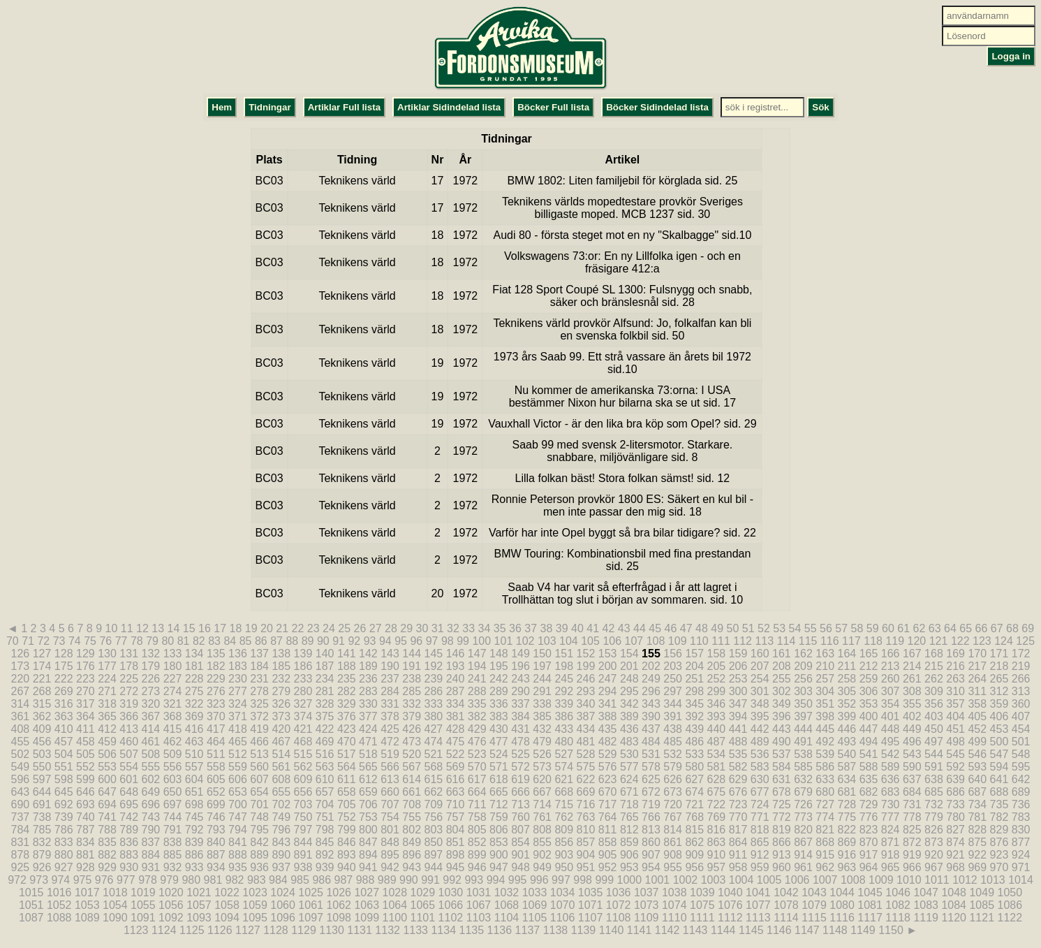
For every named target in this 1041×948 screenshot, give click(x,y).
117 (851, 641)
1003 (713, 880)
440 (716, 729)
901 (520, 855)
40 (577, 628)
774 (824, 817)
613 (390, 779)
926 (42, 867)
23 (313, 628)
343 (651, 704)
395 (760, 716)
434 (586, 729)
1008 (853, 880)
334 (455, 704)
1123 (136, 930)
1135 (471, 930)
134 (194, 653)
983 (256, 880)
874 (955, 842)
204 (694, 666)
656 (303, 792)
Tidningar (269, 107)
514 (281, 754)
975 (82, 880)
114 (786, 641)
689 (1021, 792)
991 (430, 880)
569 (455, 767)
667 (542, 792)
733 (955, 804)
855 (542, 842)
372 (259, 716)
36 (515, 628)
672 (651, 792)
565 (368, 767)
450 (933, 729)
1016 (59, 892)
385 (542, 716)
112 (742, 641)
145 (433, 653)
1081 (870, 905)
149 (520, 653)
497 (933, 742)
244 (542, 679)
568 (433, 767)
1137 (527, 930)
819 (781, 830)
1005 (769, 880)
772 (781, 817)
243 (520, 679)
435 (607, 729)
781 (977, 817)
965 (890, 867)
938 (303, 867)
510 (194, 754)
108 (656, 641)
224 (107, 679)
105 (590, 641)
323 (216, 704)
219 (1021, 666)
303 (803, 691)
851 (455, 842)
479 (542, 742)
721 (694, 804)
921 (955, 855)
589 (890, 767)
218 (999, 666)
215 (933, 666)
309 (933, 691)
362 (42, 716)
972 (17, 880)
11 (127, 628)
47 (686, 628)
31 (437, 628)
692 (63, 804)
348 (760, 704)
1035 (590, 892)
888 (237, 855)
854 (520, 842)
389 (629, 716)
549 (20, 767)
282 (346, 691)
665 (498, 792)
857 (586, 842)
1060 (282, 905)
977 (126, 880)
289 (498, 691)
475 (455, 742)
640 (977, 779)
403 (933, 716)
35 (500, 628)
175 (63, 666)
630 (760, 779)
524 (498, 754)
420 (281, 729)
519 (390, 754)
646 (85, 792)
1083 (925, 905)
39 (562, 628)
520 (411, 754)
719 (651, 804)
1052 (59, 905)
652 (216, 792)
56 (826, 628)
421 (303, 729)
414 (150, 729)
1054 (115, 905)
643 (20, 792)
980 (191, 880)
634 (846, 779)
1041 (758, 892)
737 (20, 817)
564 (346, 767)
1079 (814, 905)
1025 (310, 892)
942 (390, 867)
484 (651, 742)
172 (1021, 653)
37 (530, 628)
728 (846, 804)
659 (368, 792)
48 (701, 628)
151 (563, 653)
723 (738, 804)
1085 (981, 905)
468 (303, 742)
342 (629, 704)
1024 (282, 892)
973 (38, 880)
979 (169, 880)
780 (955, 817)
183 (237, 666)
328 (325, 704)
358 (977, 704)
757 (455, 817)
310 (955, 691)
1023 (254, 892)
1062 (338, 905)
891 (303, 855)
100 (481, 641)
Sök (820, 107)
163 (824, 653)
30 (421, 628)
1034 (562, 892)
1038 (674, 892)
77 (121, 641)
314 (20, 704)
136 (237, 653)
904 (586, 855)
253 (738, 679)
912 (760, 855)
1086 (1010, 905)
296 (651, 691)
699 (216, 804)
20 (266, 628)
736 (1021, 804)
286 (433, 691)
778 (912, 817)
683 (890, 792)
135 (216, 653)
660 (390, 792)
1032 (506, 892)
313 (1021, 691)
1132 (387, 930)
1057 (199, 905)
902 (542, 855)
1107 (590, 918)
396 (781, 716)
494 (868, 742)
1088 (59, 918)
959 (760, 867)
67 (997, 628)
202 (651, 666)
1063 (366, 905)
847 (368, 842)
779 (933, 817)
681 (846, 792)
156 (672, 653)
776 (868, 817)
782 (999, 817)
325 (259, 704)
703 (303, 804)
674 (694, 792)
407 (1021, 716)
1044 (842, 892)
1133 (415, 930)
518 (368, 754)
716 (586, 804)
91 (338, 641)
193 (455, 666)
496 (912, 742)
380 (433, 716)
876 (999, 842)
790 (150, 830)
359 (999, 704)
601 (128, 779)
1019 (143, 892)
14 (173, 628)
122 (960, 641)
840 (216, 842)
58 (856, 628)
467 (281, 742)
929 (107, 867)
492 (824, 742)
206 (738, 666)
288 (477, 691)
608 (281, 779)
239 (433, 679)
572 (520, 767)
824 (890, 830)
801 (390, 830)
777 (890, 817)
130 (107, 653)
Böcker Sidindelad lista (657, 107)
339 (563, 704)
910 (716, 855)
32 (453, 628)
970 (999, 867)
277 (237, 691)
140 (325, 653)
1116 (842, 918)
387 (586, 716)
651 (194, 792)
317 (85, 704)
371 (237, 716)
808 (542, 830)
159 (738, 653)
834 (85, 842)
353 (868, 704)
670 (607, 792)
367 (150, 716)
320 (150, 704)
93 (370, 641)
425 (390, 729)
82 (199, 641)
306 (868, 691)
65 (965, 628)
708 (411, 804)
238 (411, 679)
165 (868, 653)
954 (651, 867)
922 (977, 855)
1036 (618, 892)
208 (781, 666)
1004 (741, 880)
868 (824, 842)
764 (607, 817)
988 (365, 880)
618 (498, 779)
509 (172, 754)
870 (868, 842)
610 (325, 779)
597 (42, 779)
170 (977, 653)
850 (433, 842)
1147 (807, 930)
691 (42, 804)
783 (1021, 817)
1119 (925, 918)
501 (1021, 742)
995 (517, 880)
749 (281, 817)
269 (63, 691)
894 (368, 855)
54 (794, 628)
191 (411, 666)
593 (977, 767)
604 (194, 779)
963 (846, 867)
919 (912, 855)
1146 (779, 930)
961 (803, 867)
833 (63, 842)
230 (237, 679)
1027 (366, 892)
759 (498, 817)
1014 (1020, 880)
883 (128, 855)
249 (651, 679)
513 (259, 754)
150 (542, 653)
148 (498, 653)
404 (955, 716)
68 (1012, 628)
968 (955, 867)
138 (281, 653)
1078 (786, 905)
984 (278, 880)
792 (194, 830)
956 (694, 867)
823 (868, 830)
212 (868, 666)
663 (455, 792)
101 (503, 641)
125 (1025, 641)
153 (607, 653)
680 (824, 792)
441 (738, 729)
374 (303, 716)
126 (20, 653)
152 (586, 653)
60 (888, 628)
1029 (423, 892)
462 (172, 742)
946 (477, 867)
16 (204, 628)
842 (259, 842)
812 (629, 830)
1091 (143, 918)
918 (890, 855)
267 (20, 691)
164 (846, 653)
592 (955, 767)
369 (194, 716)
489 (760, 742)
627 (694, 779)
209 (803, 666)
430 (498, 729)
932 (172, 867)
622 (586, 779)
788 (107, 830)
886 (194, 855)
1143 (695, 930)
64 (950, 628)
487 (716, 742)
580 (694, 767)
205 (716, 666)
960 (781, 867)
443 (781, 729)
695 (128, 804)
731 (912, 804)
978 (147, 880)
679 (803, 792)
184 (259, 666)
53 (779, 628)
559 (237, 767)
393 (716, 716)
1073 (646, 905)
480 (563, 742)
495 (890, 742)
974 (61, 880)
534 (716, 754)
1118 (897, 918)
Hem (222, 107)
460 (128, 742)
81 (183, 641)
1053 (87, 905)
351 (824, 704)
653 (237, 792)
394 (738, 716)
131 (128, 653)
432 (542, 729)
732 (933, 804)
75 (90, 641)
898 (455, 855)
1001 (657, 880)
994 (496, 880)
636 (890, 779)
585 (803, 767)
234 (325, 679)
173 (20, 666)
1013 (992, 880)
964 (868, 867)
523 (477, 754)
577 (629, 767)
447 (868, 729)
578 (651, 767)
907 (651, 855)
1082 (897, 905)
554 (128, 767)
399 (846, 716)
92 (354, 641)
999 (604, 880)
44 (639, 628)
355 (912, 704)
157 (694, 653)
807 (520, 830)
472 (390, 742)
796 (281, 830)
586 (824, 767)
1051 (31, 905)
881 (85, 855)
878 (20, 855)
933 (194, 867)
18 (235, 628)
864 (738, 842)
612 (368, 779)
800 (368, 830)
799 (346, 830)
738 (42, 817)
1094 (226, 918)
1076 (730, 905)
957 (716, 867)
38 (546, 628)
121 (938, 641)
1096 (282, 918)
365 (107, 716)
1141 (639, 930)
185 (281, 666)
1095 (254, 918)
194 (477, 666)
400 (868, 716)
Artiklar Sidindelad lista (449, 107)
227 (172, 679)
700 (237, 804)
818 (760, 830)
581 (716, 767)
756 (433, 817)
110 (699, 641)
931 (150, 867)
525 (520, 754)
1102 (451, 918)
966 (912, 867)
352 (846, 704)
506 (107, 754)
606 (237, 779)
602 (150, 779)
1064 (394, 905)
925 (20, 867)
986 (321, 880)
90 (323, 641)
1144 (723, 930)
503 (42, 754)
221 (42, 679)
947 (498, 867)
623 (607, 779)
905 (607, 855)
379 (411, 716)
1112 (730, 918)
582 (738, 767)
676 (738, 792)
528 (586, 754)
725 (781, 804)
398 (824, 716)
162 (803, 653)
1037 (646, 892)
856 (563, 842)
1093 (199, 918)
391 (672, 716)
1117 (870, 918)
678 (781, 792)
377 (368, 716)
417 (216, 729)
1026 (338, 892)
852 (477, 842)
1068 (506, 905)
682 (868, 792)
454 (1021, 729)
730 (890, 804)
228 (194, 679)
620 (542, 779)
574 (563, 767)
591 (933, 767)
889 (259, 855)
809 (563, 830)
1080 (842, 905)
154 (629, 653)
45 (655, 628)
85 (245, 641)
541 (868, 754)
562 (303, 767)
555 (150, 767)
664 (477, 792)
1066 (451, 905)
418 (237, 729)
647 (107, 792)
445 (824, 729)
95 (400, 641)
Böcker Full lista (553, 107)
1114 (786, 918)
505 (85, 754)
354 (890, 704)
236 (368, 679)
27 (375, 628)
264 (977, 679)
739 (63, 817)
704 (325, 804)
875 (977, 842)
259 (868, 679)
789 (128, 830)
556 (172, 767)
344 (672, 704)
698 (194, 804)
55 (810, 628)
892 (325, 855)
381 (455, 716)
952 (607, 867)
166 (890, 653)
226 (150, 679)
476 (477, 742)
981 (213, 880)
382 (477, 716)
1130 (331, 930)
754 (390, 817)
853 (498, 842)
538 (803, 754)
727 (824, 804)
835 (107, 842)
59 (872, 628)
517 (346, 754)
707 (390, 804)
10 (111, 628)
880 (63, 855)
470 (346, 742)
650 (172, 792)
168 (933, 653)
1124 (164, 930)
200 (607, 666)
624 (629, 779)
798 (325, 830)
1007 (825, 880)
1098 (338, 918)
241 (477, 679)
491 (803, 742)
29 (406, 628)
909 (694, 855)
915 (824, 855)
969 (977, 867)
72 (43, 641)
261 (912, 679)
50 (732, 628)
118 (873, 641)
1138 (555, 930)
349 (781, 704)
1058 (226, 905)
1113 (758, 918)
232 (281, 679)
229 (216, 679)
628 (716, 779)
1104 (506, 918)
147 (477, 653)
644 (42, 792)
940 (346, 867)
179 (150, 666)
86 (261, 641)
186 (303, 666)
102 (525, 641)
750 (303, 817)
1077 (758, 905)
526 (542, 754)
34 (484, 628)
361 (20, 716)
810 (586, 830)
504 (63, 754)
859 (629, 842)
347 (738, 704)
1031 (479, 892)
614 (411, 779)
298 (694, 691)
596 (20, 779)
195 (498, 666)
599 (85, 779)
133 (172, 653)
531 (651, 754)
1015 (31, 892)
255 (781, 679)
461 (150, 742)
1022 (226, 892)
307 (890, 691)
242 (498, 679)
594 (999, 767)
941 (368, 867)
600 (107, 779)
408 (20, 729)
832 (42, 842)
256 (803, 679)
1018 (115, 892)
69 (1027, 628)
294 (607, 691)
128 (63, 653)
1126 (219, 930)
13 (158, 628)
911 (738, 855)
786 (63, 830)
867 (803, 842)
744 (172, 817)
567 (411, 767)
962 (824, 867)
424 (368, 729)
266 (1021, 679)
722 (716, 804)
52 (764, 628)
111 (720, 641)
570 (477, 767)
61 (903, 628)
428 (455, 729)
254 (760, 679)
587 (846, 767)
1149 (863, 930)
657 (325, 792)
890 (281, 855)
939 (325, 867)
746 (216, 817)
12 (142, 628)
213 (890, 666)
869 (846, 842)
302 (781, 691)
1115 (814, 918)
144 (411, 653)
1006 (797, 880)
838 (172, 842)
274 (172, 691)
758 (477, 817)
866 (781, 842)
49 (717, 628)
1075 (702, 905)
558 (216, 767)
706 (368, 804)
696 (150, 804)
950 (563, 867)
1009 (881, 880)
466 (259, 742)
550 (42, 767)
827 (955, 830)
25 (344, 628)
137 (259, 653)
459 (107, 742)
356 (933, 704)
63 (935, 628)
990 (408, 880)
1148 (835, 930)
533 (694, 754)
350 (803, 704)
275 (194, 691)
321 (172, 704)
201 (629, 666)
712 (498, 804)
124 (1003, 641)
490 (781, 742)
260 (890, 679)
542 (890, 754)
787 (85, 830)
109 (677, 641)
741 (107, 817)
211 (846, 666)
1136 (499, 930)
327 (303, 704)
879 (42, 855)
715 (563, 804)
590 (912, 767)
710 (455, 804)
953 (629, 867)
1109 (646, 918)
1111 (702, 918)
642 (1021, 779)
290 (520, 691)
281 (325, 691)
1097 (310, 918)
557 (194, 767)
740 (85, 817)
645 (63, 792)
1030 (451, 892)
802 (411, 830)
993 (473, 880)
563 (325, 767)
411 (85, 729)
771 (760, 817)
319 (128, 704)
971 (1021, 867)
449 (912, 729)
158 (716, 653)
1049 (981, 892)
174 (42, 666)
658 (346, 792)
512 (237, 754)
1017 (87, 892)
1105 (534, 918)
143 (390, 653)
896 (411, 855)
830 (1021, 830)
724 (760, 804)
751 (325, 817)
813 (651, 830)
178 (128, 666)
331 (390, 704)
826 (933, 830)
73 (59, 641)
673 (672, 792)
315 (42, 704)
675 (716, 792)
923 (999, 855)
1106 (562, 918)
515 (303, 754)
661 (411, 792)
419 (259, 729)
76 (105, 641)
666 (520, 792)
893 (346, 855)
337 (520, 704)
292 (563, 691)
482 (607, 742)
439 (694, 729)
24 (329, 628)
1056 (171, 905)
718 (629, 804)
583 (760, 767)
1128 (275, 930)
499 (977, 742)
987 (343, 880)
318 (107, 704)
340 (586, 704)
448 (890, 729)
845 (325, 842)
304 (824, 691)
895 (390, 855)
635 (868, 779)
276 (216, 691)
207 (760, 666)
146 (455, 653)
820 (803, 830)
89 (308, 641)
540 (846, 754)
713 (520, 804)
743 (150, 817)
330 (368, 704)
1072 (618, 905)
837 (150, 842)
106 (612, 641)
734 (977, 804)
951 (586, 867)
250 (672, 679)
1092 (171, 918)
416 (194, 729)
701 (259, 804)
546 (977, 754)
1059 (254, 905)
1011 (937, 880)
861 (672, 842)
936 (259, 867)
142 (368, 653)
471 (368, 742)
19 (251, 628)
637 (912, 779)
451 (955, 729)
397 (803, 716)
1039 (702, 892)
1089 (87, 918)
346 (716, 704)
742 (128, 817)
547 (999, 754)
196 (520, 666)
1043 (814, 892)
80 (167, 641)
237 (390, 679)
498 (955, 742)
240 (455, 679)
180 (172, 666)
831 (20, 842)
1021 (199, 892)
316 (63, 704)
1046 (897, 892)
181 (194, 666)
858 (607, 842)
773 (803, 817)
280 (303, 691)
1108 (618, 918)
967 (933, 867)
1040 (730, 892)
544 (933, 754)
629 (738, 779)
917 (868, 855)
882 (107, 855)
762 (563, 817)
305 (846, 691)
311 (977, 691)
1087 (31, 918)
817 (738, 830)
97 (432, 641)
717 (607, 804)
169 (955, 653)
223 (85, 679)
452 (977, 729)
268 (42, 691)
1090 (115, 918)
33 (468, 628)
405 (977, 716)
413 (128, 729)
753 (368, 817)
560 (259, 767)
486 (694, 742)
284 (390, 691)
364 (85, 716)
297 (672, 691)
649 (150, 792)
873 (933, 842)
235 (346, 679)
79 (152, 641)
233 (303, 679)
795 (259, 830)
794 (237, 830)
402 (912, 716)
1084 (953, 905)
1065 (423, 905)
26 (359, 628)
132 (150, 653)
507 (128, 754)
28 (391, 628)
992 (452, 880)
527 (563, 754)
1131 (359, 930)
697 (172, 804)
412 (107, 729)
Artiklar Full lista (344, 107)
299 (716, 691)
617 (477, 779)
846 (346, 842)
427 (433, 729)
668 (563, 792)
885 (172, 855)
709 (433, 804)
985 (299, 880)
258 (846, 679)
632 (803, 779)
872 (912, 842)
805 (477, 830)
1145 (751, 930)
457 (63, 742)
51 (748, 628)
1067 (479, 905)
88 (292, 641)
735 (999, 804)
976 (104, 880)
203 (672, 666)
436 (629, 729)
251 (694, 679)
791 (172, 830)
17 (220, 628)
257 (824, 679)
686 (955, 792)
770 (738, 817)
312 (999, 691)
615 (433, 779)
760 (520, 817)
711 (477, 804)
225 (128, 679)
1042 (786, 892)
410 (63, 729)
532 (672, 754)
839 (194, 842)
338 (542, 704)
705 (346, 804)
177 (107, 666)
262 (933, 679)
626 (672, 779)
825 (912, 830)
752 (346, 817)
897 (433, 855)
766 (651, 817)
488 (738, 742)
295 (629, 691)
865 (760, 842)
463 (194, 742)
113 (764, 641)
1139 (583, 930)
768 (694, 817)
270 (85, 691)
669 (586, 792)
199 (586, 666)
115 (808, 641)
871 (890, 842)
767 (672, 817)
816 (716, 830)
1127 (247, 930)
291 (542, 691)
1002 (685, 880)
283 (368, 691)
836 (128, 842)
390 (651, 716)
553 (107, 767)
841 (237, 842)
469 (325, 742)
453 (999, 729)
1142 (667, 930)
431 (520, 729)
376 (346, 716)
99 (463, 641)
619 (520, 779)
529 (607, 754)
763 (586, 817)
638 (933, 779)
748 (259, 817)
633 (824, 779)
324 (237, 704)
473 (411, 742)
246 (586, 679)
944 (433, 867)
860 (651, 842)
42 (608, 628)
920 (933, 855)
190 (390, 666)
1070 (562, 905)
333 (433, 704)
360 (1021, 704)
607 (259, 779)
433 (563, 729)
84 (229, 641)
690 (20, 804)
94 (385, 641)
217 (977, 666)
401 (890, 716)
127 (42, 653)
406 (999, 716)
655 (281, 792)
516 (325, 754)
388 (607, 716)
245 (563, 679)
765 (629, 817)
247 (607, 679)
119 (894, 641)
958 (738, 867)
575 (586, 767)
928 (85, 867)
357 (955, 704)
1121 (981, 918)
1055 (143, 905)
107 (634, 641)
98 (447, 641)
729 (868, 804)
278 (259, 691)
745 (194, 817)
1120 (953, 918)
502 (20, 754)
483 (629, 742)
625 (651, 779)
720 (672, 804)
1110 (674, 918)
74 (74, 641)
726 (803, 804)
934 (216, 867)
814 (672, 830)
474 (433, 742)
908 (672, 855)
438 (672, 729)
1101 (423, 918)
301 (760, 691)
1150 (890, 930)
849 (411, 842)
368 (172, 716)
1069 (534, 905)
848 (390, 842)
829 (999, 830)
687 (977, 792)
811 (607, 830)
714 (542, 804)
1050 (1010, 892)
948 (520, 867)
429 (477, 729)
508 (150, 754)
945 (455, 867)
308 (912, 691)
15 (189, 628)
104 (568, 641)
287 (455, 691)
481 (586, 742)
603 (172, 779)
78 (137, 641)
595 (1021, 767)
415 (172, 729)
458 (85, 742)
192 (433, 666)
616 (455, 779)
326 (281, 704)
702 (281, 804)
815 (694, 830)
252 (716, 679)
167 (912, 653)
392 (694, 716)
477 (498, 742)
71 (28, 641)
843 (281, 842)
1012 (964, 880)
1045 (870, 892)
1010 (909, 880)
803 (433, 830)
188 (346, 666)
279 (281, 691)
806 (498, 830)
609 (303, 779)
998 (582, 880)
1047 (925, 892)
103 (547, 641)
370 (216, 716)
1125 (192, 930)
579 (672, 767)
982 (235, 880)
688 (999, 792)
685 (933, 792)
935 (237, 867)
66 (981, 628)
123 (982, 641)
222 (63, 679)
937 (281, 867)
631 (781, 779)
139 (303, 653)
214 (912, 666)
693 (85, 804)
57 (841, 628)
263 (955, 679)
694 (107, 804)
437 (651, 729)
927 (63, 867)
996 (539, 880)
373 (281, 716)
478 (520, 742)
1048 (953, 892)
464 (216, 742)
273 (150, 691)
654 (259, 792)
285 (411, 691)
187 (325, 666)
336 (498, 704)
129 (85, 653)
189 (368, 666)
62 (919, 628)
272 (128, 691)
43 (624, 628)
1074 (674, 905)
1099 (366, 918)
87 (276, 641)
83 (214, 641)
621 (563, 779)
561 (281, 767)
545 (955, 754)
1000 (629, 880)
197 (542, 666)
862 (694, 842)
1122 (1010, 918)
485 (672, 742)
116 (829, 641)
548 (1021, 754)
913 (781, 855)
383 (498, 716)
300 (738, 691)
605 (216, 779)
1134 (443, 930)
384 (520, 716)
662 (433, 792)
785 (42, 830)
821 (824, 830)
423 (346, 729)
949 (542, 867)
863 (716, 842)
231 (259, 679)
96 (416, 641)
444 (803, 729)
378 (390, 716)
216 (955, 666)
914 (803, 855)
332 (411, 704)
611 (346, 779)
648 (128, 792)
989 (387, 880)
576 (607, 767)
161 (781, 653)
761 (542, 817)
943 (411, 867)
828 (977, 830)
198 (563, 666)
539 (824, 754)
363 (63, 716)
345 (694, 704)
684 (912, 792)
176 (85, 666)
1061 (310, 905)
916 (846, 855)
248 (629, 679)
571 (498, 767)
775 (846, 817)
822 (846, 830)
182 (216, 666)
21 (282, 628)
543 (912, 754)
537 (781, 754)
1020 (171, 892)
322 (194, 704)
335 (477, 704)
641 (999, 779)
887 (216, 855)
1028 (394, 892)
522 (455, 754)
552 (85, 767)
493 (846, 742)
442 (760, 729)
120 (917, 641)
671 (629, 792)
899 (477, 855)
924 (1021, 855)
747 (237, 817)
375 (325, 716)
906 (629, 855)
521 (433, 754)
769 (716, 817)
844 (303, 842)
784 (20, 830)
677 (760, 792)
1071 (590, 905)
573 (542, 767)
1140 (611, 930)
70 (12, 641)
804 (455, 830)
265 (999, 679)
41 (592, 628)
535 (738, 754)
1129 (303, 930)
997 (561, 880)
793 (216, 830)
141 (346, 653)
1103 (479, 918)
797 (303, 830)
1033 (534, 892)
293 (586, 691)
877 (1021, 842)
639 (955, 779)
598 (63, 779)
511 (216, 754)
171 (999, 653)
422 (325, 729)
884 (150, 855)
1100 (394, 918)
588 (868, 767)
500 (999, 742)
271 (107, 691)
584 (781, 767)
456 (42, 742)
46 (670, 628)
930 (128, 867)
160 (760, 653)
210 (824, 666)
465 (237, 742)
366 (128, 716)
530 (629, 754)
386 (563, 716)
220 (20, 679)
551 (63, 767)
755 (411, 817)
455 (20, 742)
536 (760, 754)
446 (846, 729)
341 (607, 704)
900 (498, 855)
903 (563, 855)
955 (672, 867)
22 (297, 628)
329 (346, 704)
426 (411, 729)
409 (42, 729)
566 (390, 767)
